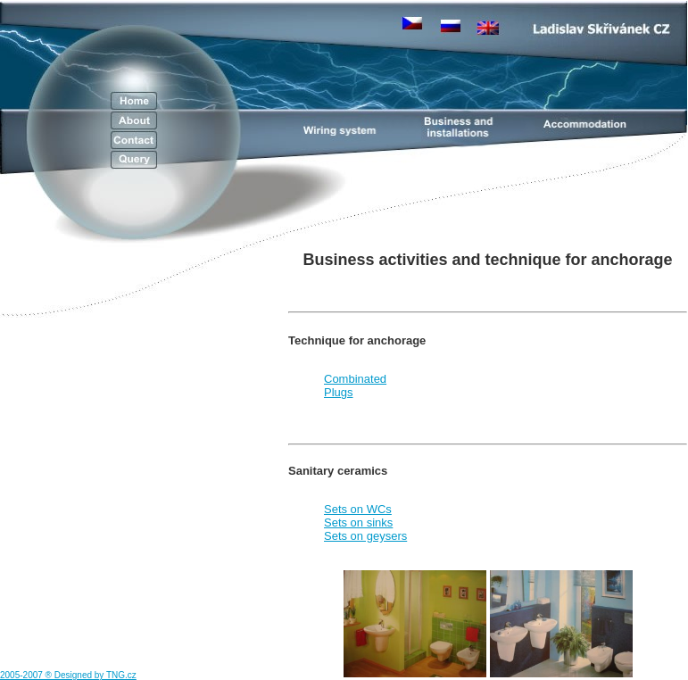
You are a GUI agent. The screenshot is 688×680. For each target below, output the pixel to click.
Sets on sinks (358, 522)
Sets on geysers (365, 536)
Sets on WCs (358, 509)
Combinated (355, 379)
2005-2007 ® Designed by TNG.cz (68, 675)
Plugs (338, 392)
